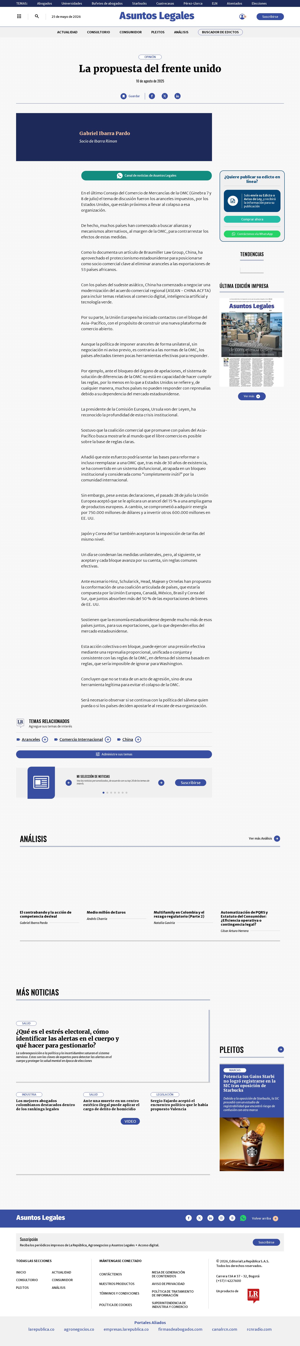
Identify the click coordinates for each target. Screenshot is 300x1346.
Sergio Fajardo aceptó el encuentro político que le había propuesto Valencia (179, 1105)
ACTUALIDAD (67, 32)
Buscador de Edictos (220, 32)
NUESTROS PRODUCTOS (117, 1284)
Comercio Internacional (81, 739)
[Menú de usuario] (242, 16)
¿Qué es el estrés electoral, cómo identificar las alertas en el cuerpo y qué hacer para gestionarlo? (67, 1038)
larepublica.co (41, 1329)
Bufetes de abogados (107, 3)
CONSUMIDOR (131, 32)
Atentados (234, 3)
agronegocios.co (79, 1329)
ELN (214, 3)
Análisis (33, 838)
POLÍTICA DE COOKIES (115, 1305)
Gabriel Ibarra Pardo (49, 923)
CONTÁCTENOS (110, 1274)
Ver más (252, 396)
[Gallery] (115, 780)
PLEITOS (158, 32)
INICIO (21, 1272)
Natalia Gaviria (183, 923)
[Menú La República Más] (19, 16)
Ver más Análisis (264, 839)
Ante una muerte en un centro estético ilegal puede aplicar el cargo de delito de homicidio (111, 1105)
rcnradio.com (259, 1329)
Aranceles (31, 739)
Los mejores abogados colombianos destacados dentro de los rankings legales (45, 1105)
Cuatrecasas (165, 3)
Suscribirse (270, 17)
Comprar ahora (252, 219)
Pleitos (232, 1049)
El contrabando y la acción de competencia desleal (45, 914)
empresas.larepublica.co (126, 1329)
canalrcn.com (224, 1329)
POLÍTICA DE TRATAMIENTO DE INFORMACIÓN (173, 1293)
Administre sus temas (114, 754)
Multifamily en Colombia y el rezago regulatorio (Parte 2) (179, 914)
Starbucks (139, 3)
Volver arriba (265, 1218)
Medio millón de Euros (106, 912)
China (127, 739)
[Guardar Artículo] (130, 96)
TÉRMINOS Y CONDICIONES (119, 1293)
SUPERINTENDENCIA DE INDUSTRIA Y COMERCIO (170, 1305)
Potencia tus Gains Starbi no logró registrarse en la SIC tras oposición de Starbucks (249, 1083)
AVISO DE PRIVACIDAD (168, 1284)
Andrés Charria (116, 919)
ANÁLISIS (181, 32)
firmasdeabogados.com (180, 1329)
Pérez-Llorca (193, 3)
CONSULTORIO (98, 32)
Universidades (72, 3)
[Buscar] (37, 16)
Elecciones (259, 3)
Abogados (44, 3)
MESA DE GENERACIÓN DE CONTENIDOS (168, 1274)
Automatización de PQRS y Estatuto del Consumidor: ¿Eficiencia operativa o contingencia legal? (244, 918)
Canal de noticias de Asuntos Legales (146, 176)
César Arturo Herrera (250, 931)
